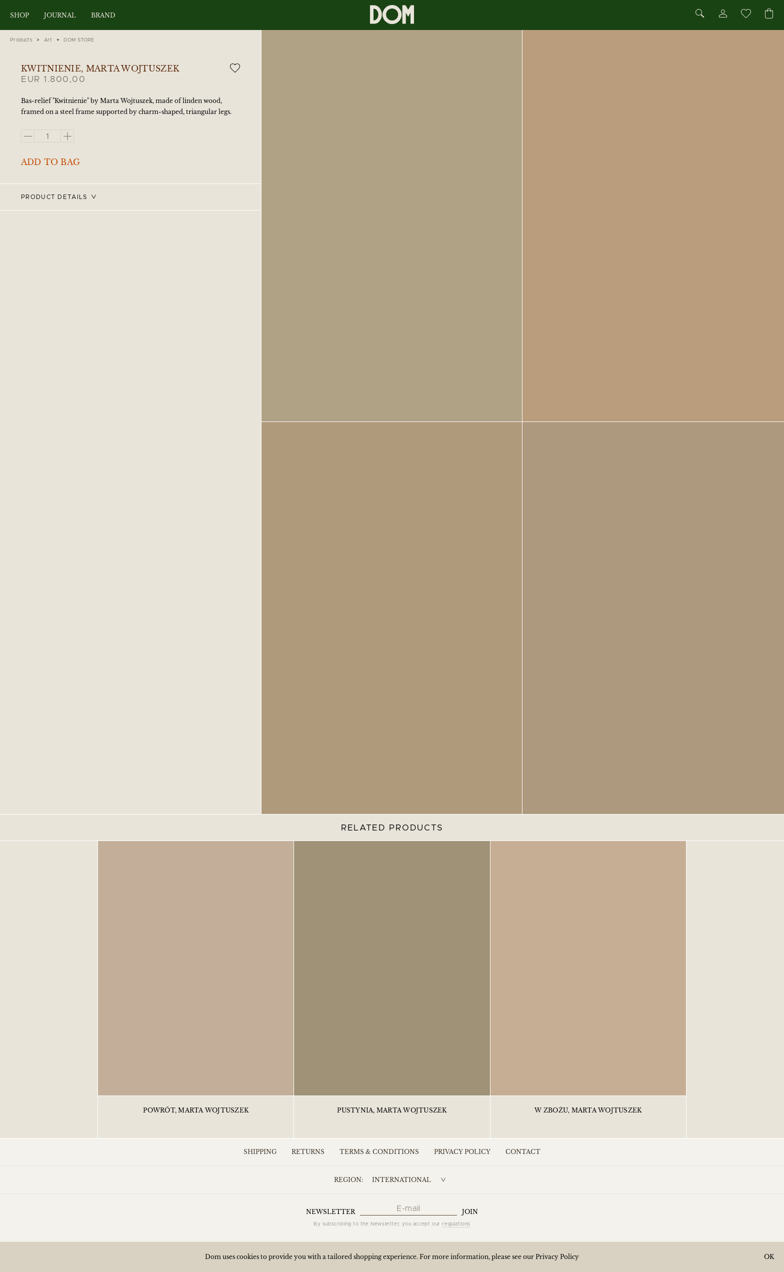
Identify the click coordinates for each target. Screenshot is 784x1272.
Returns (308, 1152)
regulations (456, 1224)
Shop (19, 15)
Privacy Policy (462, 1152)
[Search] (700, 14)
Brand (103, 15)
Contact (523, 1152)
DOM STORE (79, 40)
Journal (60, 15)
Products (21, 40)
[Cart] (769, 14)
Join (470, 1212)
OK (769, 1256)
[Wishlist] (745, 15)
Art (48, 40)
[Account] (722, 15)
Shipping (260, 1152)
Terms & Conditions (379, 1152)
